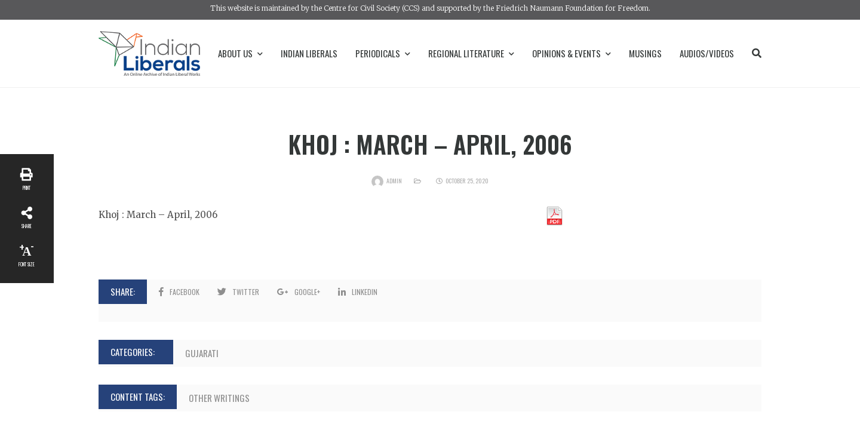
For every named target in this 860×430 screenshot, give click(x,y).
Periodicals (382, 53)
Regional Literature (471, 53)
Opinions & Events (571, 53)
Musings (645, 53)
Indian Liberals (309, 53)
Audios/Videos (707, 53)
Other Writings (219, 397)
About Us (240, 53)
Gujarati (202, 353)
